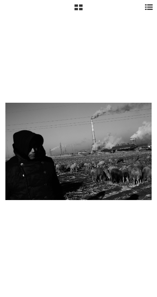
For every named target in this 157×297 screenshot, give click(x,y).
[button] (78, 10)
